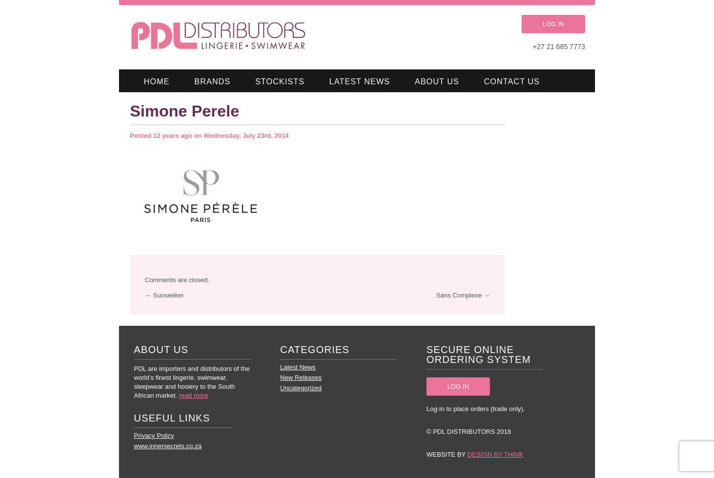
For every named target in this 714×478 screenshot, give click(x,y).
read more (193, 395)
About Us (437, 81)
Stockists (279, 81)
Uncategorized (301, 388)
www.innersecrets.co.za (168, 446)
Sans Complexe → (463, 295)
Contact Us (512, 81)
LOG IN (553, 24)
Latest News (359, 81)
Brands (212, 81)
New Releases (301, 377)
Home (157, 81)
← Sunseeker (164, 295)
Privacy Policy (154, 435)
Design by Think (496, 454)
